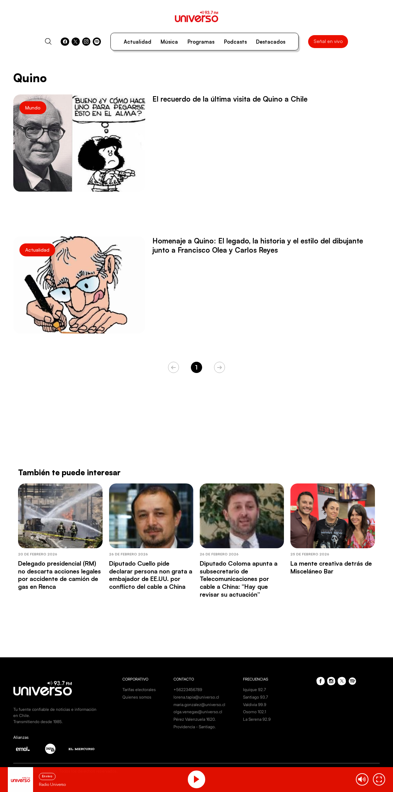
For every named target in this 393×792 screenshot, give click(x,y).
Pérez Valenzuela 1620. (194, 719)
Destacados (270, 42)
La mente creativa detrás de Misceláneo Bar (331, 567)
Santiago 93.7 (255, 697)
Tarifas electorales (139, 689)
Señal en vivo (328, 41)
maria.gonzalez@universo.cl (199, 704)
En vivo (47, 776)
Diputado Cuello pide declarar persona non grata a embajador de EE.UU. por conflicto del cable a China (150, 574)
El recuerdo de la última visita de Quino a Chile (229, 98)
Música (169, 42)
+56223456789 (187, 689)
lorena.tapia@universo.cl (196, 697)
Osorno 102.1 (254, 711)
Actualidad (137, 42)
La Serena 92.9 (257, 719)
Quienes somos (136, 697)
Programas (200, 42)
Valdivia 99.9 (254, 704)
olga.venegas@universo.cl (197, 711)
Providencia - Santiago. (194, 726)
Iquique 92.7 (254, 689)
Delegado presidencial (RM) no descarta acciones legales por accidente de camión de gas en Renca (59, 574)
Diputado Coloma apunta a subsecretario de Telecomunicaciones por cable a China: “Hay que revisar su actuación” (238, 578)
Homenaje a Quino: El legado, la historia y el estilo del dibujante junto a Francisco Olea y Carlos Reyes (257, 245)
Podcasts (235, 42)
